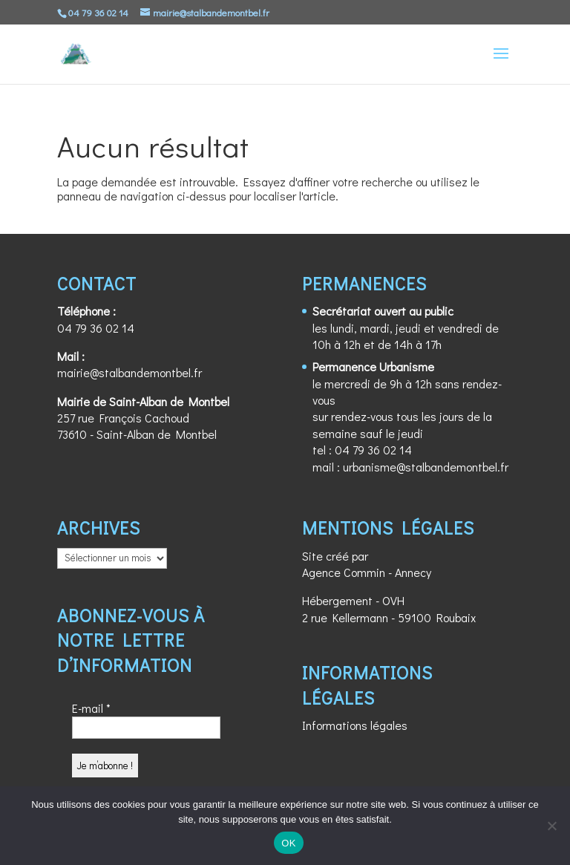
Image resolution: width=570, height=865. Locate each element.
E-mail (91, 708)
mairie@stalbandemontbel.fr (129, 372)
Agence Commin (343, 572)
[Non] (551, 825)
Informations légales (354, 725)
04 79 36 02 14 (95, 328)
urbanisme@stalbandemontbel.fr (425, 466)
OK (288, 843)
